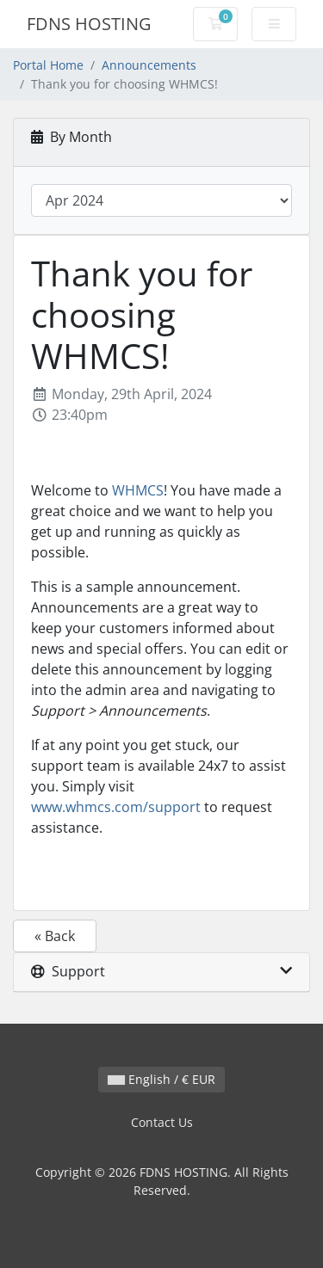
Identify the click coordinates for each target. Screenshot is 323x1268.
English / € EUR (161, 1079)
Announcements (149, 65)
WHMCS (138, 490)
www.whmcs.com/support (116, 806)
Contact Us (162, 1122)
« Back (54, 935)
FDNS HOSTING (89, 23)
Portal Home (48, 65)
